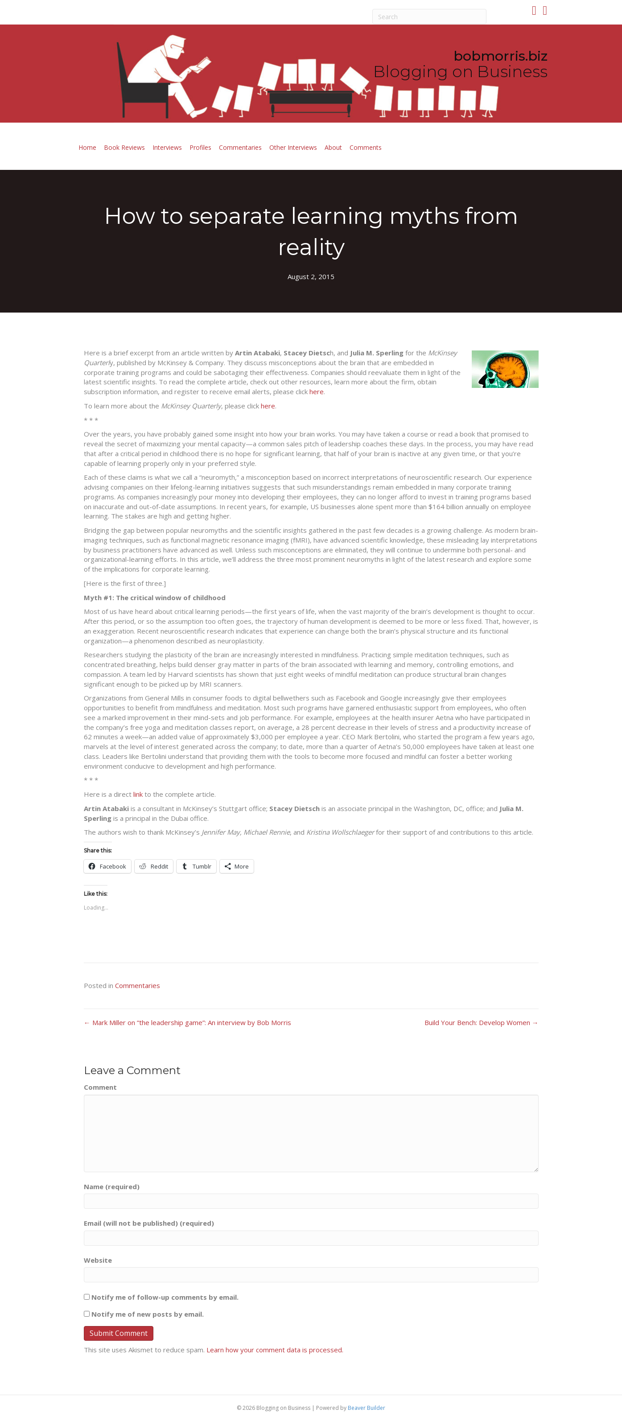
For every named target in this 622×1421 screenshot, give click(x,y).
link (138, 794)
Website (98, 1260)
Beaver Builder (366, 1408)
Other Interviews (293, 147)
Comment (100, 1087)
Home (87, 147)
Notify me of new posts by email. (147, 1314)
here (316, 391)
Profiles (200, 147)
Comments (366, 147)
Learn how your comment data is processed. (274, 1349)
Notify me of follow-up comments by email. (165, 1297)
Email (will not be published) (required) (149, 1223)
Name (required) (112, 1186)
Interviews (167, 147)
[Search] (429, 16)
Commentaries (240, 147)
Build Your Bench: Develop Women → (481, 1022)
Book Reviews (124, 147)
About (333, 147)
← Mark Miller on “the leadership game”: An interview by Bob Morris (187, 1022)
